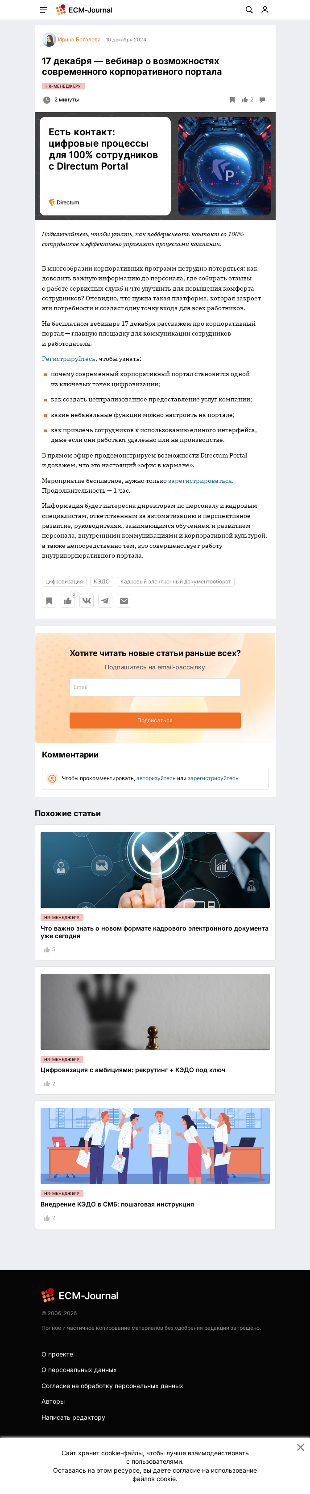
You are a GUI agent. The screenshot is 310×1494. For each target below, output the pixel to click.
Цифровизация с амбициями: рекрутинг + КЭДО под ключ (133, 1069)
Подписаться (155, 720)
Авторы (53, 1401)
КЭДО (102, 581)
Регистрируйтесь (68, 359)
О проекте (57, 1354)
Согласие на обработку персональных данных (112, 1385)
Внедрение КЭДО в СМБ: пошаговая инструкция (117, 1204)
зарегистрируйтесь (213, 778)
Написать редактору (73, 1417)
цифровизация (64, 581)
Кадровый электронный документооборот (175, 581)
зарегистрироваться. (201, 481)
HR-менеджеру (63, 86)
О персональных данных (79, 1369)
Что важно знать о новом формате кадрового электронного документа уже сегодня (155, 931)
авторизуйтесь (156, 778)
